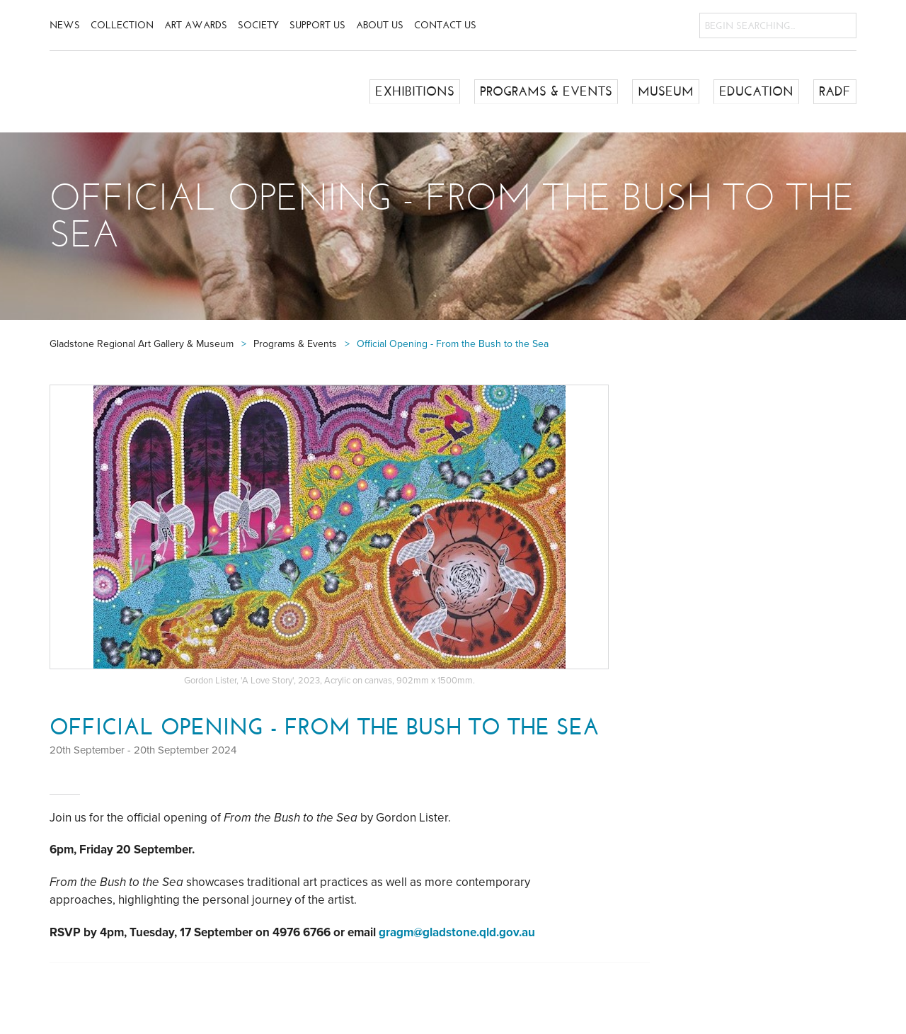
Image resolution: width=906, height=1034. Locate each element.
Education (756, 91)
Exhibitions (414, 91)
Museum (666, 91)
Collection (122, 25)
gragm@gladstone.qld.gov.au (457, 932)
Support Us (317, 25)
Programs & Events (546, 91)
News (65, 25)
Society (258, 25)
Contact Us (445, 25)
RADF (835, 91)
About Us (379, 25)
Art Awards (195, 25)
